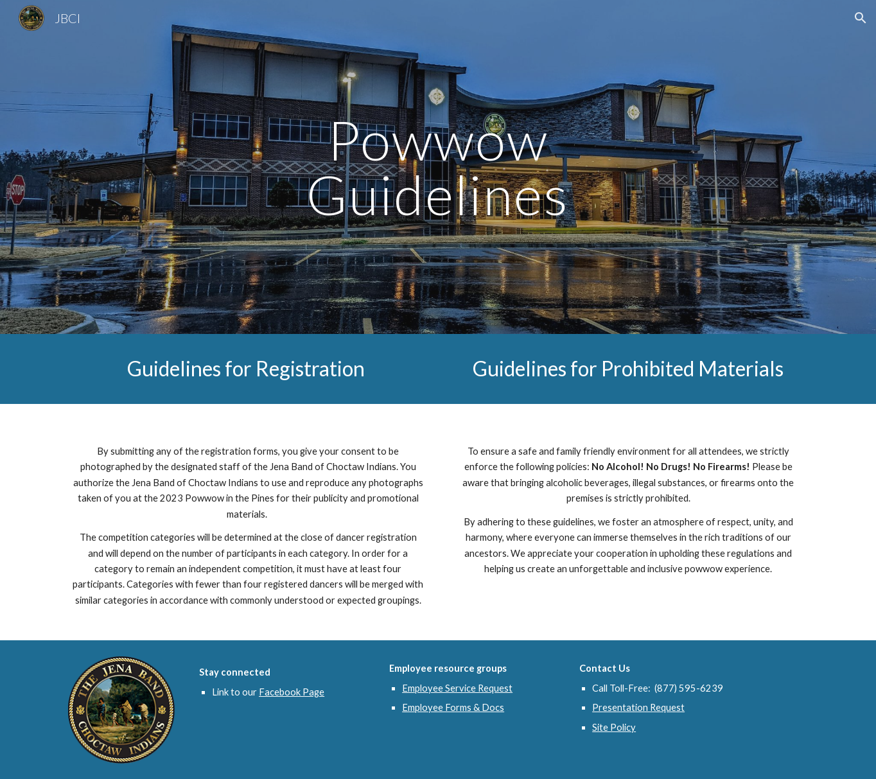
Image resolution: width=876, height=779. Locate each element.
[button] (860, 18)
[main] (438, 167)
